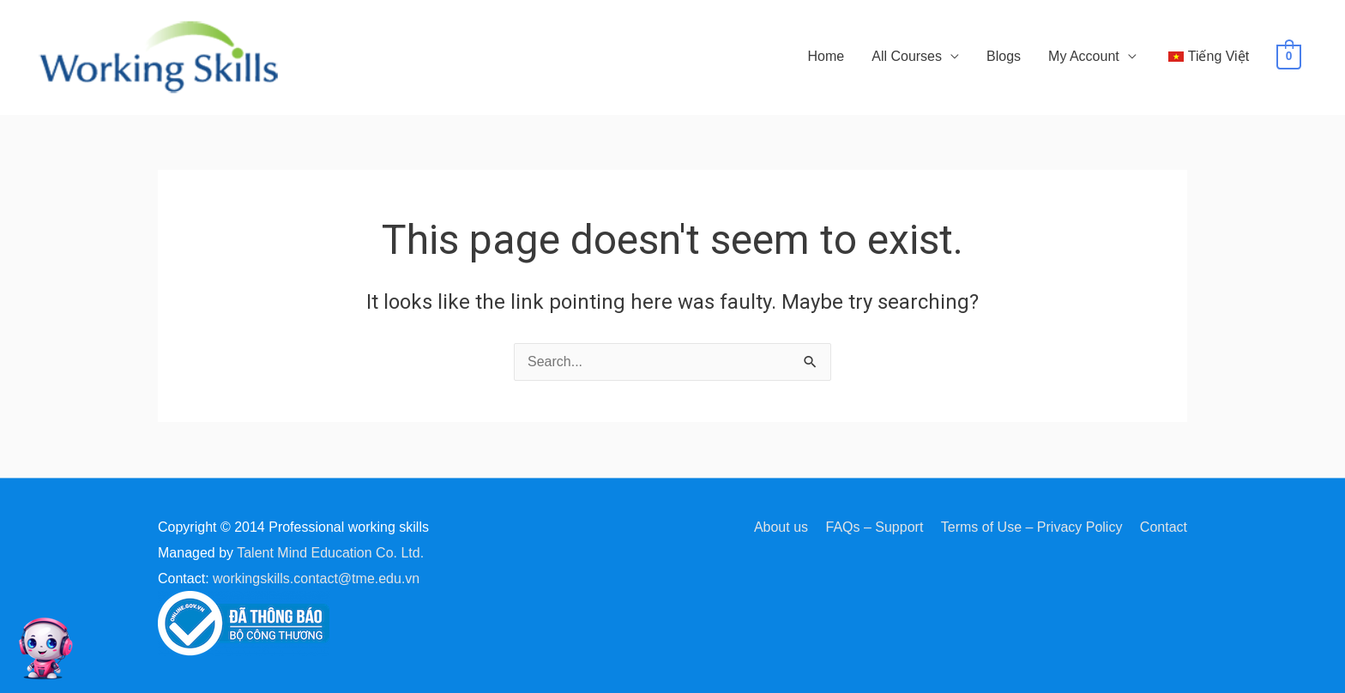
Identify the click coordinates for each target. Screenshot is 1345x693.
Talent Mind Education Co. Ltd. (330, 552)
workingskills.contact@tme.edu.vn (316, 578)
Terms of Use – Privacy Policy (1032, 527)
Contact (1163, 527)
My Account (1083, 56)
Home (826, 56)
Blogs (1003, 56)
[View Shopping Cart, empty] (1288, 56)
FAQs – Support (875, 527)
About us (781, 527)
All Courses (907, 56)
